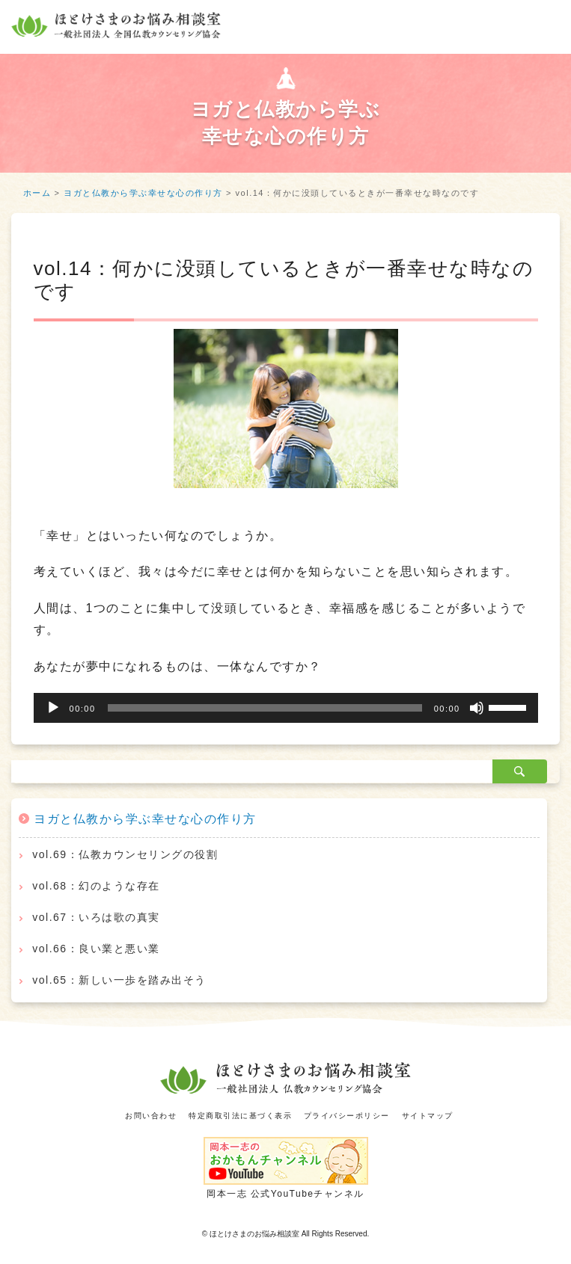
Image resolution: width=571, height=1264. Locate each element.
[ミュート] (476, 707)
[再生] (53, 707)
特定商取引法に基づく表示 (240, 1116)
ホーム (37, 192)
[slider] (265, 708)
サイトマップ (428, 1116)
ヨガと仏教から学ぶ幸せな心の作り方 (143, 192)
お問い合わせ (151, 1116)
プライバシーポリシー (347, 1116)
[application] (286, 708)
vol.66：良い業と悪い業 (95, 949)
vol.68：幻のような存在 (95, 886)
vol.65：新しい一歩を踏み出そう (119, 980)
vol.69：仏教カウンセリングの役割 (125, 854)
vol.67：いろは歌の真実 (95, 917)
